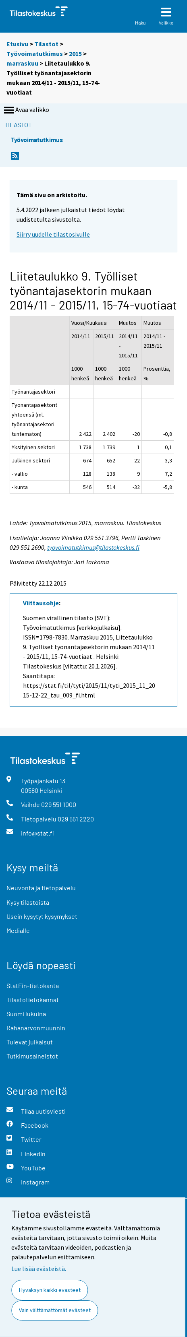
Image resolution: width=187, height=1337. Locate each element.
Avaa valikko (25, 110)
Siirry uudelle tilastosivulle (53, 234)
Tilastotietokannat (32, 999)
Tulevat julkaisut (29, 1042)
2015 (75, 54)
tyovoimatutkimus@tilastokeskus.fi (93, 547)
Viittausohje (41, 603)
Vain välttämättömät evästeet (55, 1310)
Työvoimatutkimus (34, 54)
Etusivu (17, 44)
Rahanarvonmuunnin (35, 1028)
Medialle (18, 930)
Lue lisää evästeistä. (38, 1269)
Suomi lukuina (26, 1013)
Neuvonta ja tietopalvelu (41, 887)
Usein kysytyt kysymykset (41, 916)
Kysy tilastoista (27, 902)
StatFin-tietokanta (32, 985)
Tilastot (46, 44)
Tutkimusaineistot (32, 1056)
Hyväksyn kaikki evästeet (50, 1290)
